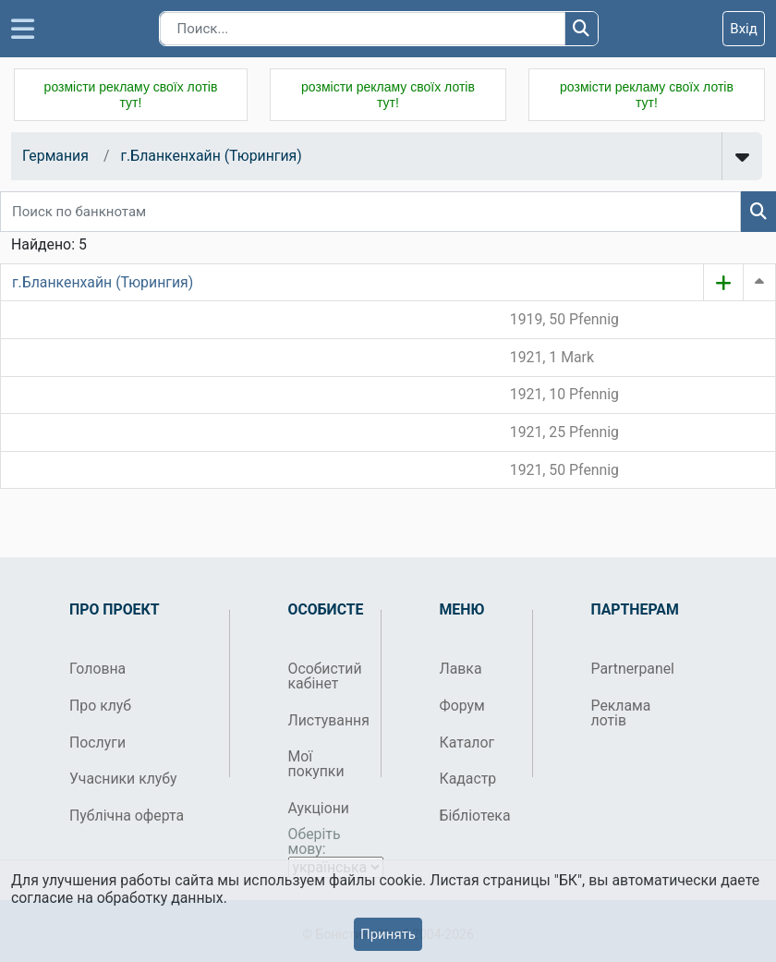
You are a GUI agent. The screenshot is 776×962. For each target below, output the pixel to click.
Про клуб (100, 705)
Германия (55, 155)
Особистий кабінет (325, 676)
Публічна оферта (126, 815)
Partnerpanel (630, 668)
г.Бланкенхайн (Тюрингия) (210, 155)
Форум (462, 705)
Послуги (97, 742)
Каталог (467, 742)
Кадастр (468, 778)
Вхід (744, 28)
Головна (97, 668)
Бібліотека (475, 815)
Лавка (461, 668)
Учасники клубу (123, 778)
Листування (327, 720)
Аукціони (319, 808)
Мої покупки (316, 764)
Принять (388, 934)
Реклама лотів (621, 713)
